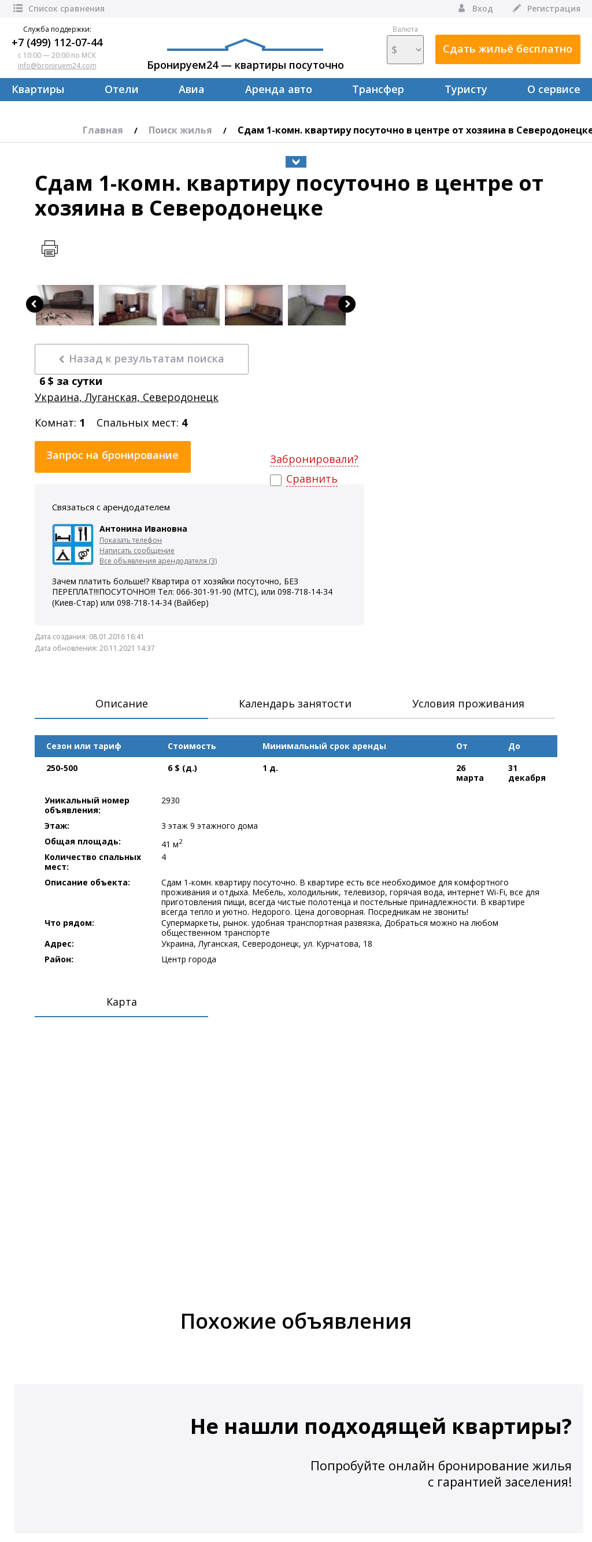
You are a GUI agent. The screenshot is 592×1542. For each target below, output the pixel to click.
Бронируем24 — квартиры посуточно (245, 55)
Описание (121, 703)
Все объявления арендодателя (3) (158, 561)
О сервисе (553, 89)
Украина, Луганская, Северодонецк (127, 397)
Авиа (192, 89)
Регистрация (545, 8)
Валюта (405, 44)
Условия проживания (468, 703)
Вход (474, 8)
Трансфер (378, 89)
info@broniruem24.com (57, 66)
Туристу (466, 89)
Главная (103, 130)
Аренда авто (278, 89)
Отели (122, 89)
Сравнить (312, 478)
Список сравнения (58, 8)
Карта (121, 1002)
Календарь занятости (295, 703)
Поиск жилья (180, 130)
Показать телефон (130, 540)
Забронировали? (314, 459)
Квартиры (38, 89)
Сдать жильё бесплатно (507, 48)
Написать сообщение (137, 550)
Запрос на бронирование (112, 455)
